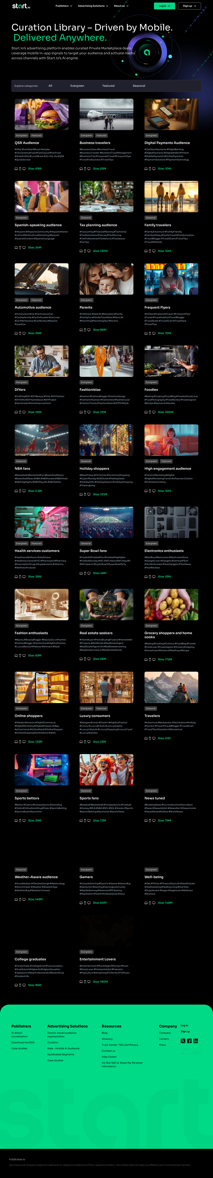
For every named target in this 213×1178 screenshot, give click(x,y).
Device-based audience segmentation (61, 1034)
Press (158, 1044)
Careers (159, 1038)
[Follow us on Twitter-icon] (178, 1041)
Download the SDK (22, 1042)
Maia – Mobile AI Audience (62, 1048)
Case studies (19, 1048)
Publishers (62, 5)
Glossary (104, 1038)
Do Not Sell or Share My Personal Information (119, 1064)
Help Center (106, 1056)
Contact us (106, 1050)
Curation (51, 1042)
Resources (109, 1026)
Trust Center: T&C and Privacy (117, 1044)
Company (162, 1026)
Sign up (187, 5)
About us (119, 5)
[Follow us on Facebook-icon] (185, 1041)
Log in (162, 5)
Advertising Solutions (91, 5)
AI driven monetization (19, 1034)
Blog (102, 1032)
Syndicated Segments (59, 1054)
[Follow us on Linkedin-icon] (191, 1041)
